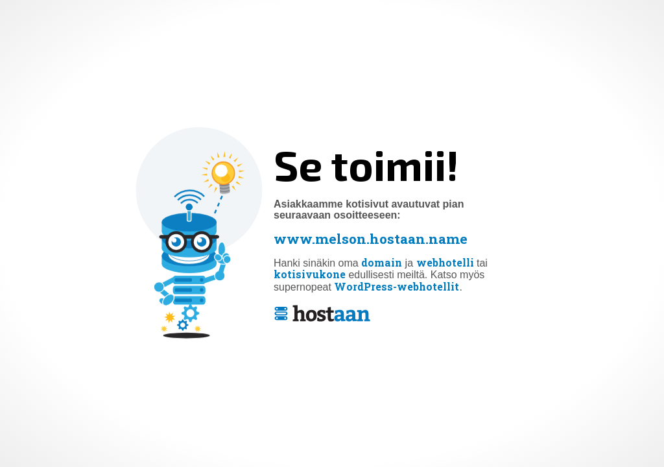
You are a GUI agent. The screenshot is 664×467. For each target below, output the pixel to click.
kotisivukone (310, 275)
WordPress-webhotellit (396, 287)
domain (381, 263)
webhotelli (445, 263)
